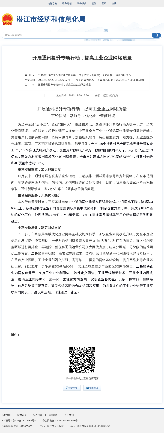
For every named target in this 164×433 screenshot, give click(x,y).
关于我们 (69, 414)
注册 (114, 3)
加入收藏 (37, 414)
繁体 (94, 3)
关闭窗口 (92, 388)
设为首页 (22, 414)
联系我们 (6, 414)
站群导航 (52, 3)
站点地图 (53, 414)
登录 (104, 3)
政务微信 (81, 3)
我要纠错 (72, 388)
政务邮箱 (67, 3)
